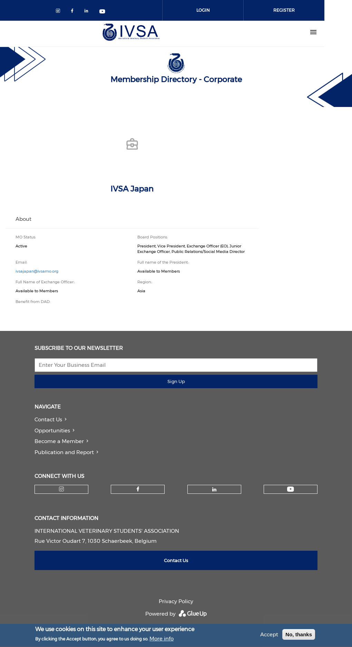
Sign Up (176, 381)
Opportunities (52, 430)
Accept (269, 636)
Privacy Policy (176, 601)
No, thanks (298, 636)
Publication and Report (64, 452)
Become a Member (59, 441)
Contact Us (48, 419)
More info (161, 640)
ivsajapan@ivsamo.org (37, 271)
